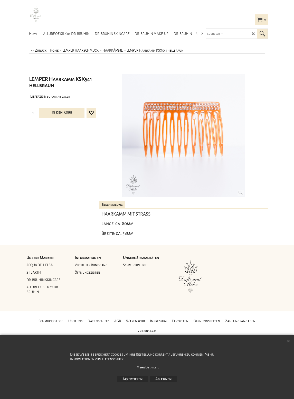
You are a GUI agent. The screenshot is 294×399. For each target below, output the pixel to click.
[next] (202, 33)
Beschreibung (112, 205)
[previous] (197, 33)
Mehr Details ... (148, 367)
